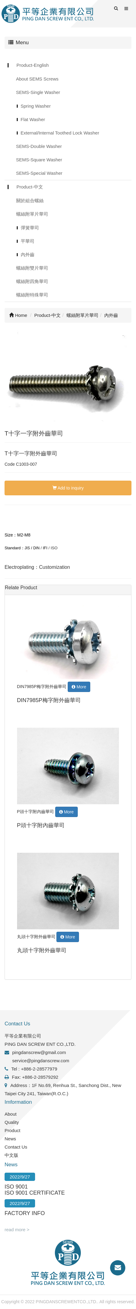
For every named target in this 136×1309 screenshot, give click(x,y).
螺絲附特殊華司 (32, 294)
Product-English (32, 65)
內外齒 (27, 254)
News (10, 1138)
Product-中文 (29, 186)
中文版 (11, 1155)
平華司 (27, 241)
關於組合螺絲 (30, 200)
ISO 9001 (16, 1187)
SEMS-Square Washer (39, 159)
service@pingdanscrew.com (40, 1060)
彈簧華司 (30, 227)
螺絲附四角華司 (32, 281)
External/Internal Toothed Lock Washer (60, 132)
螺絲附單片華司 (32, 214)
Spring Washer (36, 106)
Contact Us (16, 1146)
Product (12, 1130)
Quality (12, 1122)
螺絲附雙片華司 (32, 268)
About (10, 1114)
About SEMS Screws (37, 78)
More (79, 686)
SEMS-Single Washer (38, 92)
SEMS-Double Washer (39, 146)
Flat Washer (33, 119)
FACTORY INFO (25, 1213)
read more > (17, 1229)
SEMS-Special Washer (39, 173)
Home (18, 315)
